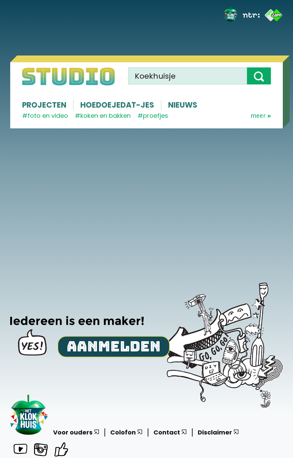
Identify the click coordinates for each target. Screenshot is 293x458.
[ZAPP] (274, 15)
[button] (259, 75)
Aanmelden (114, 346)
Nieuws (182, 105)
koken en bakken (105, 115)
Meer (260, 116)
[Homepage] (68, 76)
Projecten (44, 105)
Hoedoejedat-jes (117, 105)
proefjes (155, 115)
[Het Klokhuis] (231, 15)
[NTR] (251, 15)
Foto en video (48, 115)
